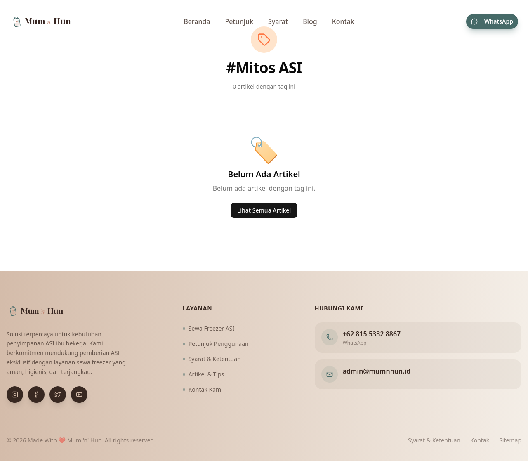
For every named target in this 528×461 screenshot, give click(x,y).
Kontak (343, 21)
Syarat (278, 21)
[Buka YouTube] (79, 394)
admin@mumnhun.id (377, 371)
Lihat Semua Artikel (264, 210)
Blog (310, 21)
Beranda (197, 21)
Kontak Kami (203, 389)
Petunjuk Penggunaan (216, 344)
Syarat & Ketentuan (212, 359)
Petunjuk (239, 21)
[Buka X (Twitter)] (58, 394)
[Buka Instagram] (15, 394)
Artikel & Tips (203, 374)
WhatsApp (492, 21)
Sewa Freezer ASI (209, 328)
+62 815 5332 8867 (372, 333)
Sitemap (510, 440)
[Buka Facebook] (36, 394)
